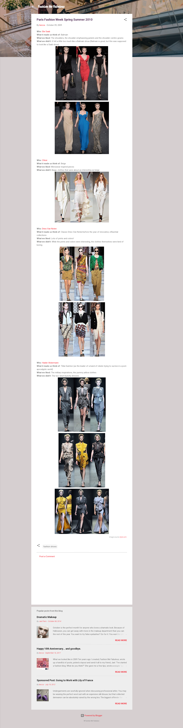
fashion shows (50, 546)
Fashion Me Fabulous (51, 6)
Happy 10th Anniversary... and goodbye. (59, 648)
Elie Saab (46, 31)
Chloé (44, 160)
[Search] (150, 7)
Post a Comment (47, 556)
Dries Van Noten (49, 228)
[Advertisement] (143, 54)
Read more (121, 640)
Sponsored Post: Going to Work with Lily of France (65, 680)
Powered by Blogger (91, 715)
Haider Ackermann (50, 363)
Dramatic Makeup (46, 617)
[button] (125, 20)
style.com (123, 537)
